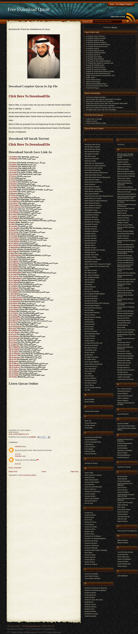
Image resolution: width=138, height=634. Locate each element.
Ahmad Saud (89, 319)
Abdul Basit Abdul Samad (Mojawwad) (97, 177)
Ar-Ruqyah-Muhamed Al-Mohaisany (98, 44)
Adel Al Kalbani (90, 280)
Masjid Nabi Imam (123, 220)
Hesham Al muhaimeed (92, 491)
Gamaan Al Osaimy (91, 463)
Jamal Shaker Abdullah (92, 578)
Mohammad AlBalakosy (125, 258)
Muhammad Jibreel (123, 342)
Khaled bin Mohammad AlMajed (95, 590)
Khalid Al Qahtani (90, 607)
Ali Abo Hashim (90, 352)
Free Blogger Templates (124, 4)
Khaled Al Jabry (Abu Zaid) (94, 600)
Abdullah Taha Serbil (92, 254)
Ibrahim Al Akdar (90, 555)
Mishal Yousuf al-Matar (125, 225)
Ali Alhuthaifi (89, 355)
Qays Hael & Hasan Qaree (126, 426)
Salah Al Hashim (122, 512)
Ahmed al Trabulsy (91, 331)
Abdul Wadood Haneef (92, 203)
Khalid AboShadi (90, 595)
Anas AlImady (89, 376)
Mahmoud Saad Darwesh (125, 208)
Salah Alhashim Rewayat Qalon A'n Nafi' (125, 495)
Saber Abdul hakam (124, 509)
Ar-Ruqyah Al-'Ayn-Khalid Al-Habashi (98, 61)
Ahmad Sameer (90, 315)
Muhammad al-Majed (124, 353)
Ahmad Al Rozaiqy (91, 301)
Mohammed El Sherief (124, 316)
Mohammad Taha (123, 288)
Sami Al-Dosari (122, 490)
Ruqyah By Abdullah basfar (95, 65)
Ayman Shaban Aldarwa (93, 387)
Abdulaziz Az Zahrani (92, 219)
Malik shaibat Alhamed (124, 215)
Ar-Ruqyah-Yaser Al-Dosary (95, 36)
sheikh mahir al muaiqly (94, 119)
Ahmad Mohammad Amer (93, 308)
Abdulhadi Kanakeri (91, 224)
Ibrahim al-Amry (90, 529)
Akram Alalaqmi (90, 336)
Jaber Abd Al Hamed (91, 576)
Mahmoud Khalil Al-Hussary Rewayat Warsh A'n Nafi (126, 197)
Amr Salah (88, 373)
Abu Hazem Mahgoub (92, 275)
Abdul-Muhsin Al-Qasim (92, 208)
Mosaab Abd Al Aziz (124, 323)
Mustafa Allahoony (123, 367)
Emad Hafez (89, 428)
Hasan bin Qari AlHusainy (93, 487)
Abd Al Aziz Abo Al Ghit (92, 144)
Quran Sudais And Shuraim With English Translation (103, 99)
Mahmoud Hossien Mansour (126, 194)
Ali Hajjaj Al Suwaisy (91, 357)
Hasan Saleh (89, 473)
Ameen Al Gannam (91, 366)
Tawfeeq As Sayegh (124, 467)
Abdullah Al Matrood (91, 231)
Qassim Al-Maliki (122, 423)
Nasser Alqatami (122, 400)
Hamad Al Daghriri (91, 501)
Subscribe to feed (118, 17)
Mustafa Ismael (122, 372)
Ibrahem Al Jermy (90, 522)
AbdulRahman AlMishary (93, 212)
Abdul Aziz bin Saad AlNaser (94, 163)
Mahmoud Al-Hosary (124, 181)
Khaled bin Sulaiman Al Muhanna (96, 588)
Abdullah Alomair (90, 243)
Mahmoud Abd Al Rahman (126, 174)
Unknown (18, 446)
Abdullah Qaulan (90, 252)
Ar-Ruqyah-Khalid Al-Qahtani (96, 52)
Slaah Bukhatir (122, 479)
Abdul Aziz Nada (90, 161)
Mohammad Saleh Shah (125, 281)
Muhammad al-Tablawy (125, 358)
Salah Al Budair (122, 521)
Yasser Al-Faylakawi (124, 559)
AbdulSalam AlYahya (92, 215)
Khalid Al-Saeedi (90, 592)
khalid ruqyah (90, 77)
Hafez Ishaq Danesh (91, 480)
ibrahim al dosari (91, 121)
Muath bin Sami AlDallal (125, 332)
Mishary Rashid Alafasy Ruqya (96, 84)
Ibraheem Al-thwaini (91, 541)
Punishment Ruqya (92, 88)
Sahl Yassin (121, 507)
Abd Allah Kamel (90, 156)
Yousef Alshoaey (122, 554)
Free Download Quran (29, 9)
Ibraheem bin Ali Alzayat (93, 536)
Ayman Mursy (89, 385)
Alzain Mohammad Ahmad (93, 364)
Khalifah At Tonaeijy (91, 614)
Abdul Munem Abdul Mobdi (94, 191)
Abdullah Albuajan (91, 238)
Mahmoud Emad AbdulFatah (126, 189)
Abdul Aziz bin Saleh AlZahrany (95, 165)
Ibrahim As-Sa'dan (91, 527)
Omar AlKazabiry (123, 414)
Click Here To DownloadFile (30, 96)
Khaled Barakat (90, 597)
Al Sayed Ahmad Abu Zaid (93, 343)
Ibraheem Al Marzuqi (92, 545)
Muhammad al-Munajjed (125, 356)
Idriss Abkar (88, 552)
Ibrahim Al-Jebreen (91, 564)
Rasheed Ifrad (122, 446)
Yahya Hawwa (122, 566)
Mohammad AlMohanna (125, 260)
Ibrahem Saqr (89, 531)
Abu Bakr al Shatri (91, 270)
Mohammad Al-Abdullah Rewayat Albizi (125, 252)
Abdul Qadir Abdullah (92, 194)
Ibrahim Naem (89, 517)
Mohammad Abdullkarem (125, 247)
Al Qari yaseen (90, 340)
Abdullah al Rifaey (91, 257)
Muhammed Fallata (123, 360)
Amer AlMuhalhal (90, 369)
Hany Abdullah (89, 484)
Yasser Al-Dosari (122, 561)
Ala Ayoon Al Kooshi (91, 345)
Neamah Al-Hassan (123, 391)
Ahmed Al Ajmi (89, 322)
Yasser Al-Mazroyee (124, 564)
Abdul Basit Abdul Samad (93, 175)
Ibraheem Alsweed (91, 543)
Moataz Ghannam (123, 236)
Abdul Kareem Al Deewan (93, 182)
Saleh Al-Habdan (123, 492)
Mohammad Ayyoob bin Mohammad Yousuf (125, 265)
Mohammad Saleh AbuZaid (126, 279)
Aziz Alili (87, 390)
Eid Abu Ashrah (90, 425)
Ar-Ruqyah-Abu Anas (93, 55)
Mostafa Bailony (122, 325)
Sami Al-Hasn (122, 487)
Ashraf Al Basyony (91, 380)
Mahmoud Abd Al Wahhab (126, 176)
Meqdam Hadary (122, 222)
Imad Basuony (89, 524)
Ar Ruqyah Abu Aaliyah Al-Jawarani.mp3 (99, 63)
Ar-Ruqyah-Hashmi (92, 48)
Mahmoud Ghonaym (124, 192)
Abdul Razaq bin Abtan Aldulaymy (96, 201)
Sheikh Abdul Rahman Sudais (96, 123)
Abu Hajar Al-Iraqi (90, 273)
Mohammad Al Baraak (124, 249)
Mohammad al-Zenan (124, 292)
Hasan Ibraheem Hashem (93, 475)
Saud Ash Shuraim (123, 516)
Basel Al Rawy (89, 402)
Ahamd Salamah (90, 287)
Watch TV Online (17, 632)
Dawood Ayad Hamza (92, 411)
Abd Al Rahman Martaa (92, 149)
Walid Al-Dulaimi (122, 542)
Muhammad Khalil (123, 345)
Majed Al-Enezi (122, 211)
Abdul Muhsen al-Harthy (93, 189)
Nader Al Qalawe (123, 398)
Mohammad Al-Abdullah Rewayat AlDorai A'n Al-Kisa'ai (125, 155)
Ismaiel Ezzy (89, 513)
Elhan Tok (88, 421)
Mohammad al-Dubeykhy (125, 290)
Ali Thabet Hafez (90, 359)
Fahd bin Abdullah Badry (93, 442)
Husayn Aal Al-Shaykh (92, 482)
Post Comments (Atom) (27, 475)
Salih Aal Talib (122, 519)
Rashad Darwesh (123, 457)
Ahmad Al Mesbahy (91, 298)
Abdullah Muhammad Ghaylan (95, 250)
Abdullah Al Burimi (91, 229)
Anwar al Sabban (90, 378)
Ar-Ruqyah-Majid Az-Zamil (95, 50)
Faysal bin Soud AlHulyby (93, 437)
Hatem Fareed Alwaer (92, 498)
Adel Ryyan (88, 284)
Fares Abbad (89, 449)
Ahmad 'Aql (88, 289)
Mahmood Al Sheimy (124, 166)
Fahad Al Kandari (90, 454)
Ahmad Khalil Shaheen (92, 305)
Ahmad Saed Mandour (92, 312)
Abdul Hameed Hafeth (92, 179)
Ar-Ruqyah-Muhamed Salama (96, 42)
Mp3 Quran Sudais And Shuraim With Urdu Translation (104, 107)
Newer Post (13, 472)
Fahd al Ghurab (90, 446)
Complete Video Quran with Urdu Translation (101, 109)
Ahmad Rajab (89, 310)
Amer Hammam (90, 371)
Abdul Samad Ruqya (93, 81)
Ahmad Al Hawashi (91, 296)
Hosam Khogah (90, 494)
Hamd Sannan (89, 477)
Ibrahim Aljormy (90, 559)
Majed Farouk (122, 213)
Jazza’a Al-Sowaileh (91, 574)
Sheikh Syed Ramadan (125, 502)
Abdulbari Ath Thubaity (92, 222)
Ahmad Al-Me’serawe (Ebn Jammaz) (97, 303)
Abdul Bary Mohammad (92, 170)
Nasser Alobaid (122, 393)
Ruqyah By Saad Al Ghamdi (95, 67)
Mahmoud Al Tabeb (123, 178)
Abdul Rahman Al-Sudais (93, 198)
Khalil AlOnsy (89, 602)
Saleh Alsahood (122, 505)
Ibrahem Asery (89, 534)
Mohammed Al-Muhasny (125, 311)
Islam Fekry (88, 520)
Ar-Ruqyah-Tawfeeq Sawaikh (96, 38)
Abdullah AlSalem (90, 236)
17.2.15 (17, 454)
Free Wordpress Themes (15, 629)
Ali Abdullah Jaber (91, 350)
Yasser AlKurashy (123, 557)
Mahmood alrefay (123, 169)
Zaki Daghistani (122, 576)
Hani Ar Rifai (89, 503)
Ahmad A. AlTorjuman (92, 291)
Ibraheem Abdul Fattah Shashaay (96, 550)
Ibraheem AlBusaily (91, 548)
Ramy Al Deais (122, 453)
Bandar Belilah (90, 399)
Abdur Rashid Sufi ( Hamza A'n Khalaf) (98, 264)
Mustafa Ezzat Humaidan (125, 370)
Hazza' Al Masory (90, 489)
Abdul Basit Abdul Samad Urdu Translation (100, 105)
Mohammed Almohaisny (125, 313)
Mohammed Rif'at (123, 318)
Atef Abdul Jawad (90, 383)
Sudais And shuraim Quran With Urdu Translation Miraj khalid (106, 103)
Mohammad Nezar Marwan (126, 273)
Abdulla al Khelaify (91, 226)
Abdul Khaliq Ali (90, 184)
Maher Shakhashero (124, 164)
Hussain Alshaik (90, 496)
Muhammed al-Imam (124, 363)
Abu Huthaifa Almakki (92, 277)
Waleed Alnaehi (122, 540)
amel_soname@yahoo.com (19, 434)
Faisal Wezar (89, 444)
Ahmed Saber (89, 329)
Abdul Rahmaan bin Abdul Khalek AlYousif (99, 196)
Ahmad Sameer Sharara (93, 317)
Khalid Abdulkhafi (90, 616)
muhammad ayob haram (125, 379)
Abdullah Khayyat (90, 247)
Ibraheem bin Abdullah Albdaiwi (95, 538)
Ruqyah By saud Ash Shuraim (96, 69)
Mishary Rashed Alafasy (125, 231)
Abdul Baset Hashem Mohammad (96, 172)
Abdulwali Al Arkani (91, 261)
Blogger (114, 27)
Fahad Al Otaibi (90, 451)
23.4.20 (17, 464)
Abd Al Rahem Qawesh (92, 147)
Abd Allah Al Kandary (92, 154)
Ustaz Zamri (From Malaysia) (127, 531)
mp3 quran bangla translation (96, 97)
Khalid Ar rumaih (90, 604)
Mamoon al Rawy (123, 218)
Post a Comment (15, 468)
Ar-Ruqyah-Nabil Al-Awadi (95, 40)
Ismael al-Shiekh (90, 515)
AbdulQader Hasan (91, 210)
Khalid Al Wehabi (90, 611)
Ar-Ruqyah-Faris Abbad (94, 57)
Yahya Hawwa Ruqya (93, 79)
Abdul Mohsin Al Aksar (92, 186)
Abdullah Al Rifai (90, 233)
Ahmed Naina (89, 326)
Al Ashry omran (90, 338)
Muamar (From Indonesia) (126, 330)
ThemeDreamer (49, 629)
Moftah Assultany (123, 238)
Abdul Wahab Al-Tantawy (93, 205)
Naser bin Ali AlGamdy (124, 396)
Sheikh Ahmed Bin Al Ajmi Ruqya (97, 86)
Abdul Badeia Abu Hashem (94, 168)
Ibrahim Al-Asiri (90, 562)
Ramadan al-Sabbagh (124, 450)
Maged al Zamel (122, 162)
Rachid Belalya (122, 448)
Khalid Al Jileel (89, 609)
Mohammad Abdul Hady (125, 244)
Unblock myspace (30, 632)
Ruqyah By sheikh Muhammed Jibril (98, 73)
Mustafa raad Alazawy (124, 374)
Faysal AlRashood (91, 439)
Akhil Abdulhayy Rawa (92, 333)
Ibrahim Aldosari (90, 557)
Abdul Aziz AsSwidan (92, 158)
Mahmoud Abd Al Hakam (125, 171)
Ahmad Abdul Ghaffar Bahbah (95, 294)
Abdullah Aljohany (91, 240)
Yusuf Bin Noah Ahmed (125, 552)
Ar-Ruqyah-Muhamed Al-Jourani (97, 46)
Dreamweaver (36, 629)
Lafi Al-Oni (120, 144)
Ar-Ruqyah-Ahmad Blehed (95, 59)
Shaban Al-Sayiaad (123, 481)
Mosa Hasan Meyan (124, 320)
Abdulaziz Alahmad (91, 217)
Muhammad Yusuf (123, 351)
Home (112, 4)
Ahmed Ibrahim (90, 324)
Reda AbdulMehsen (124, 455)
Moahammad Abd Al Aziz (125, 233)
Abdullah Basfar (90, 245)
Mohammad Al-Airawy (124, 255)
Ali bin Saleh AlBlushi (92, 362)
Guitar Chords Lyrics (54, 632)
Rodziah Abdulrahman (124, 443)
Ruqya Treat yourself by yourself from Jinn (100, 75)
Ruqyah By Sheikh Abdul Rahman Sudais (100, 71)
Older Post (74, 472)
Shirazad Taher (122, 476)
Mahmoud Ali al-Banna (125, 187)
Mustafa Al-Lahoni (123, 365)
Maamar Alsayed (123, 159)
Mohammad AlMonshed (125, 262)
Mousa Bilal (121, 327)
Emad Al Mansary (90, 423)
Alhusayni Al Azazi (91, 348)
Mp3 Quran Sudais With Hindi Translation (100, 101)
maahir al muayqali (123, 377)
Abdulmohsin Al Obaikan (93, 259)
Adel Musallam (90, 282)
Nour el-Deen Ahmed (124, 389)
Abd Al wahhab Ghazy (92, 151)
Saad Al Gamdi (122, 514)
